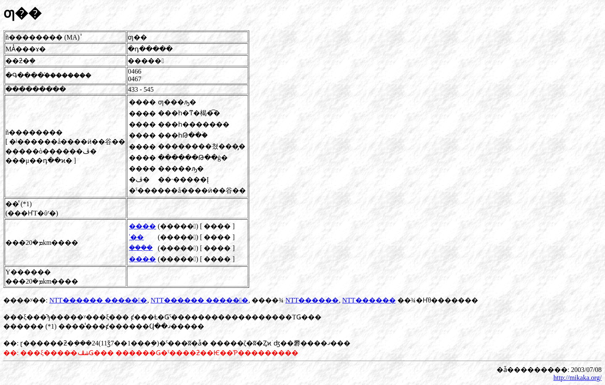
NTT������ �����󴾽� (98, 300)
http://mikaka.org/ (577, 377)
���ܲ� (141, 247)
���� (142, 226)
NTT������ (312, 300)
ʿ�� (136, 237)
